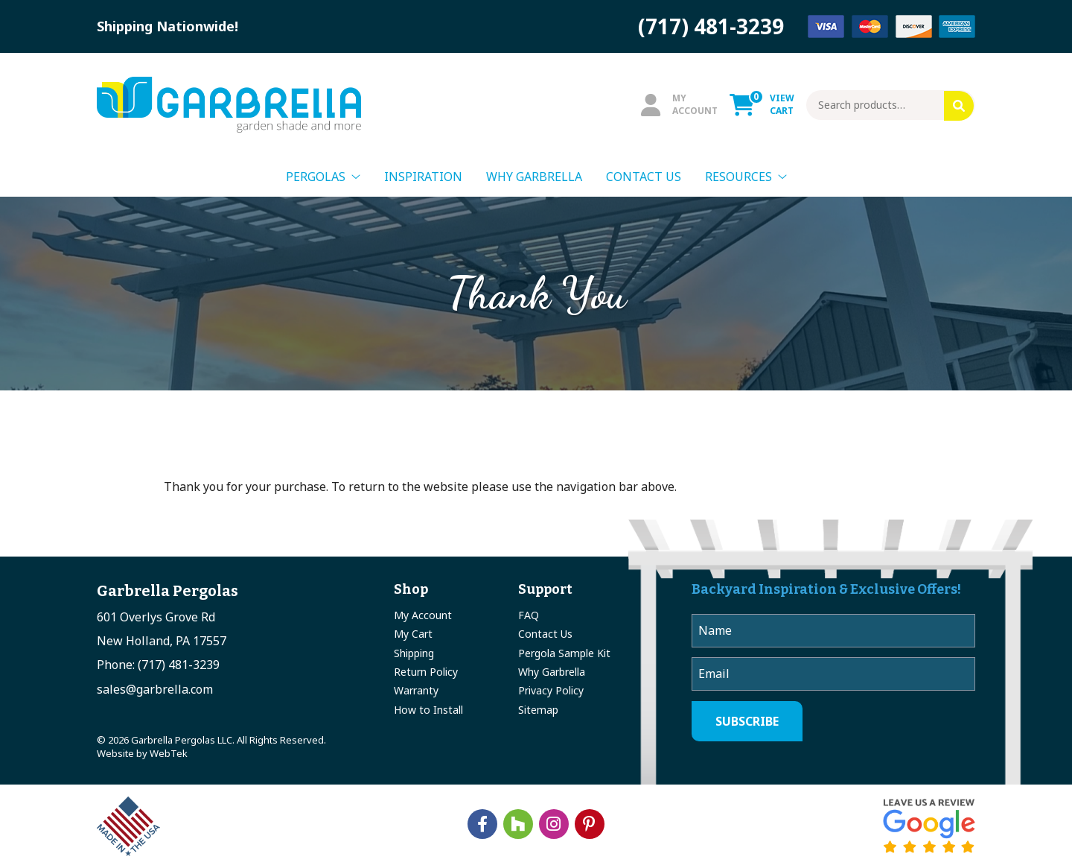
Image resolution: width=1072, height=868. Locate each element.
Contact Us (643, 176)
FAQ (528, 615)
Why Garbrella (534, 176)
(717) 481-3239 (711, 26)
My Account (423, 615)
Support (545, 589)
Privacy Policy (551, 690)
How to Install (428, 710)
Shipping (414, 653)
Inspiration (423, 176)
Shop (411, 589)
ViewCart (762, 104)
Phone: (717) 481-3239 (158, 664)
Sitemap (538, 710)
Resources (738, 176)
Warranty (416, 690)
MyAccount (679, 104)
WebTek (169, 753)
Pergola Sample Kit (564, 653)
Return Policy (426, 672)
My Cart (413, 634)
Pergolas (315, 176)
